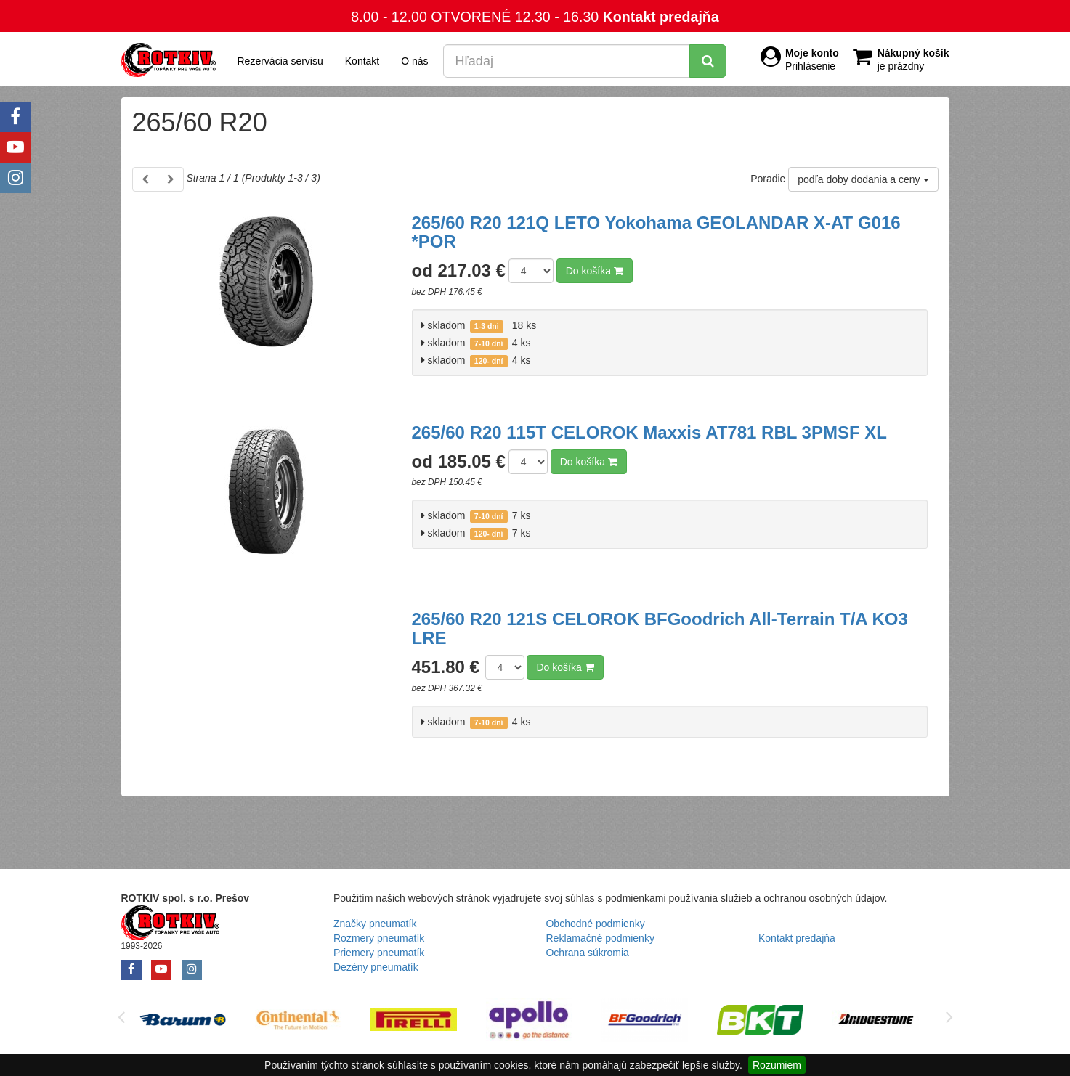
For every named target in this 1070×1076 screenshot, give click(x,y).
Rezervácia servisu (280, 61)
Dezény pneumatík (375, 967)
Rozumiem (777, 1065)
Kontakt (362, 61)
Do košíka (594, 271)
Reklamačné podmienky (600, 938)
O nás (414, 61)
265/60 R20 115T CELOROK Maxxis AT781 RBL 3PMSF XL (649, 432)
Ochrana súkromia (587, 952)
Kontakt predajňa (661, 17)
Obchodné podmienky (595, 923)
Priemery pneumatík (378, 952)
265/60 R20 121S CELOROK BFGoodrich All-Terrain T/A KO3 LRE (660, 628)
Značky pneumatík (374, 923)
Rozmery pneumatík (378, 938)
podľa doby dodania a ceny (863, 179)
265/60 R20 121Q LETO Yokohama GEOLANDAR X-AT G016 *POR (656, 232)
